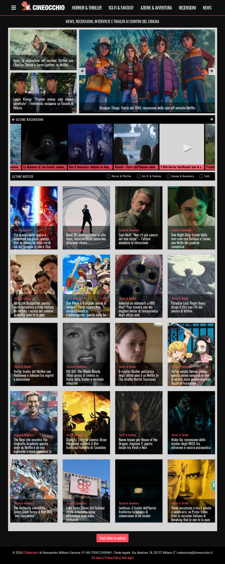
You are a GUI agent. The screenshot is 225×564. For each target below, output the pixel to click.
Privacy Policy (112, 557)
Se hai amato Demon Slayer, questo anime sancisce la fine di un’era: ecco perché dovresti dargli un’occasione (191, 377)
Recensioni (187, 7)
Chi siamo (96, 557)
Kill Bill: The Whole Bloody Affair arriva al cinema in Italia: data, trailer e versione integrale (85, 377)
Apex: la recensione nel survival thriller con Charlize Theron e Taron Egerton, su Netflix (43, 62)
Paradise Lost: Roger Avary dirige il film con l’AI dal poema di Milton (188, 307)
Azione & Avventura (156, 7)
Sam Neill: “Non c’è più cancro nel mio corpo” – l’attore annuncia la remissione (138, 238)
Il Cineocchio (30, 552)
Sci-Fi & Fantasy (121, 7)
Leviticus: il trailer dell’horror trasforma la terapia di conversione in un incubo (137, 511)
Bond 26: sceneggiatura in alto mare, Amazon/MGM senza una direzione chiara (86, 238)
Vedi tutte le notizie (113, 538)
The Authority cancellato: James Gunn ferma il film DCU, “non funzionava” (33, 511)
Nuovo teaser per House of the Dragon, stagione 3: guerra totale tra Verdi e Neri (138, 443)
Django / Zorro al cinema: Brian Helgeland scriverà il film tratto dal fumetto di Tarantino (86, 443)
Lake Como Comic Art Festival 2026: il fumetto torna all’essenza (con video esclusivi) (85, 513)
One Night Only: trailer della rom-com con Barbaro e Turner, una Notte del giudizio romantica (191, 240)
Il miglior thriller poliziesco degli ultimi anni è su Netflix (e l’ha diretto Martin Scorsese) (139, 375)
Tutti (207, 176)
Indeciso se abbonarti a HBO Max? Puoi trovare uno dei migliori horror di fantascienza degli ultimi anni (138, 308)
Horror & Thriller (87, 7)
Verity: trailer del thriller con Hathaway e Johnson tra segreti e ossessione (34, 375)
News (207, 7)
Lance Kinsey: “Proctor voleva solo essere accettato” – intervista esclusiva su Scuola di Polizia (43, 103)
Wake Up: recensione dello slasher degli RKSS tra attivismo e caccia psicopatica (191, 443)
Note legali (128, 557)
